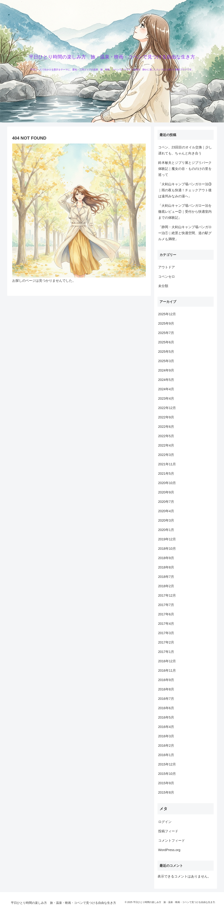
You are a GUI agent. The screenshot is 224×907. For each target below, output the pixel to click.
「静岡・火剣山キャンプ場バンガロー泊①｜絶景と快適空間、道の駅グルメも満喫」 (185, 233)
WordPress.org (169, 850)
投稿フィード (168, 831)
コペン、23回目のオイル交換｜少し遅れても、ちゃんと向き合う (185, 150)
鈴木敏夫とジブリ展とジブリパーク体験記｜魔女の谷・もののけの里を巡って (185, 169)
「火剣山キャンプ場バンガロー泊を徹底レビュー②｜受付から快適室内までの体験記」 (185, 211)
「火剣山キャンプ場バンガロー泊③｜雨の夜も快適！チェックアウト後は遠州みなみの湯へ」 (185, 190)
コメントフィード (171, 840)
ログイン (165, 822)
